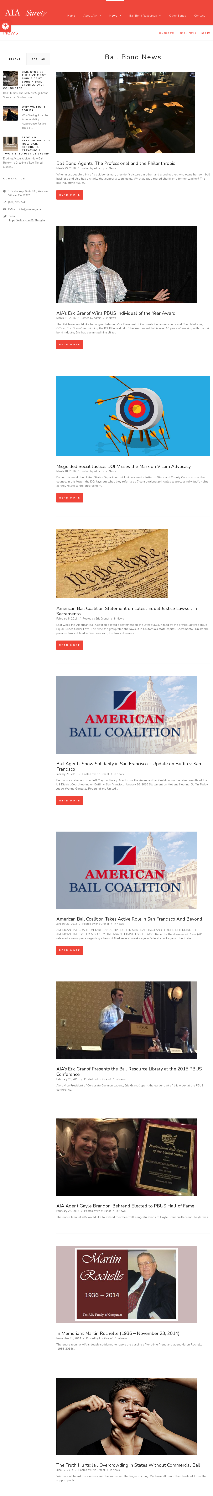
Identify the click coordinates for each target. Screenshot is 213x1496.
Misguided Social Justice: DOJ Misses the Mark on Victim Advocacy (123, 466)
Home (181, 33)
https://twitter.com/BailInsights (27, 220)
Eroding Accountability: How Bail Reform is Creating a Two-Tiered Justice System (26, 145)
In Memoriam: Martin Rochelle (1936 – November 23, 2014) (118, 1333)
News (112, 168)
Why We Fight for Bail (34, 108)
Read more (69, 194)
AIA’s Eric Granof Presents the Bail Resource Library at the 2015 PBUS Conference (129, 1072)
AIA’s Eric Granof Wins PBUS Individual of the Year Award (116, 313)
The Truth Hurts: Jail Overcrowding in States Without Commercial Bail (128, 1465)
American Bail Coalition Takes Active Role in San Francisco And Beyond (129, 919)
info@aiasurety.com (30, 209)
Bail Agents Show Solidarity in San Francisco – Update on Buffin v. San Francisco (128, 766)
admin (97, 168)
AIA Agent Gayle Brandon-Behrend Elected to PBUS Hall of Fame (125, 1206)
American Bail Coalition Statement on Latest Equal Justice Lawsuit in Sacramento (126, 611)
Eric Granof (102, 619)
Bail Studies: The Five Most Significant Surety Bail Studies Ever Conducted (24, 80)
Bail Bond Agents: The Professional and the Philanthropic (115, 163)
